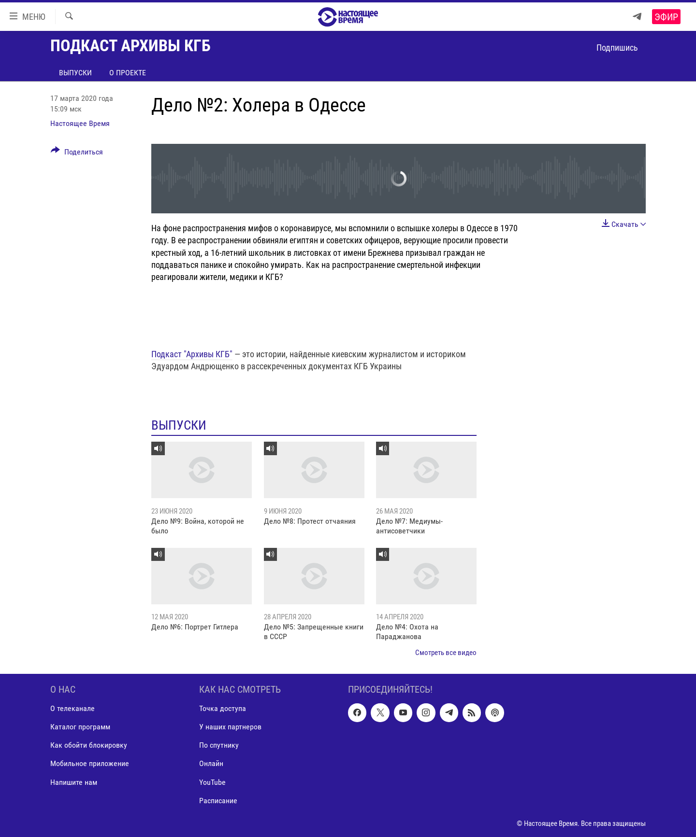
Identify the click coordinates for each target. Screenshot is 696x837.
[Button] (77, 153)
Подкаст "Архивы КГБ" (191, 354)
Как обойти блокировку (88, 745)
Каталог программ (80, 726)
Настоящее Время (80, 123)
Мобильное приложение (89, 763)
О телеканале (72, 708)
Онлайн (211, 763)
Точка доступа (222, 708)
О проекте (127, 72)
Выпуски (75, 72)
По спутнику (219, 745)
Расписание (218, 800)
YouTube (212, 782)
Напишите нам (73, 782)
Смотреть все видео (446, 652)
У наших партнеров (230, 726)
